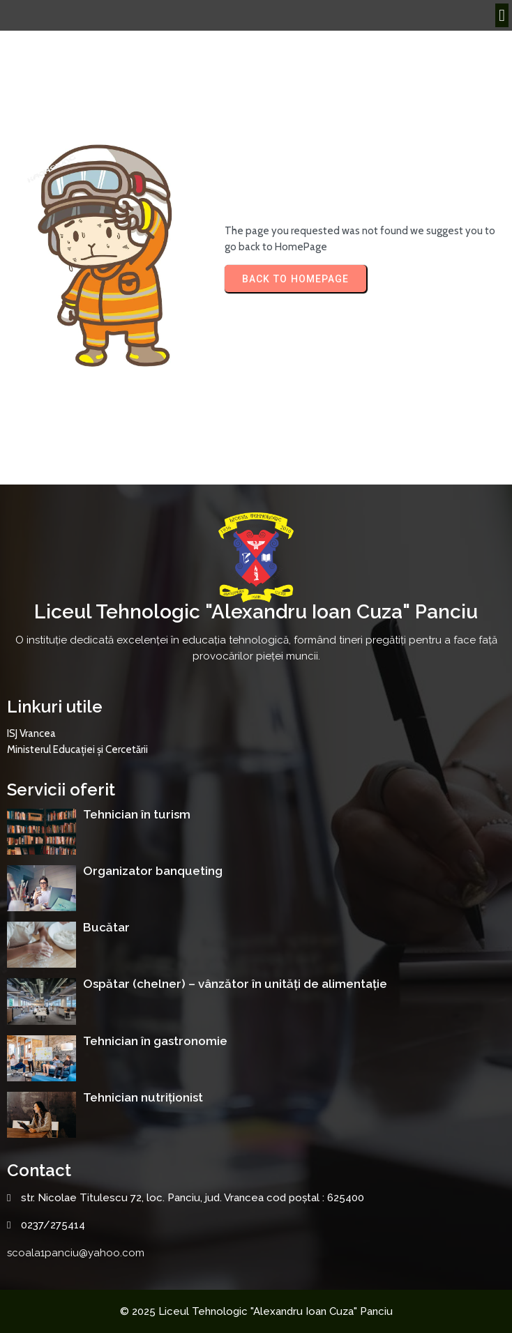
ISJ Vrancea (31, 733)
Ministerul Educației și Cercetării (77, 749)
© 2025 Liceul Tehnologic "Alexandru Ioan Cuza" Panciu (256, 1311)
